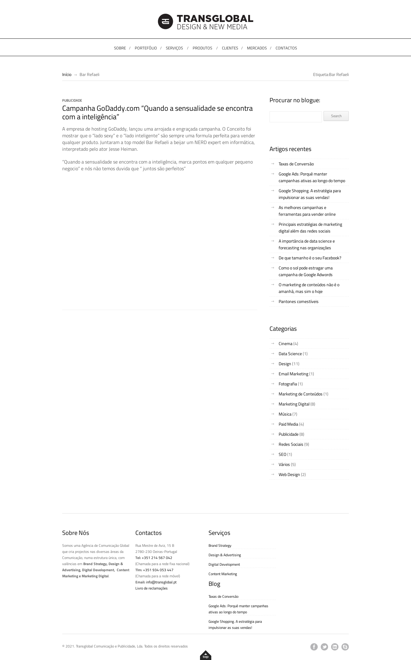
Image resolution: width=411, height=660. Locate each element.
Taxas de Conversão (296, 163)
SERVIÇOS (174, 48)
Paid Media (288, 424)
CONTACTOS (286, 48)
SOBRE (120, 48)
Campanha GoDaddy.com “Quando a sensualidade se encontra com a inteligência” (157, 112)
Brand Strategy (220, 545)
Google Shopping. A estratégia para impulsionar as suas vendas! (310, 193)
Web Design (289, 474)
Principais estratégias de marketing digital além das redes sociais (310, 227)
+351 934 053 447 (158, 570)
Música (285, 414)
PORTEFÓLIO (146, 48)
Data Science (290, 353)
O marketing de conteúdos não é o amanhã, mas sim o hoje (309, 287)
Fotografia (288, 383)
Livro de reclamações (151, 588)
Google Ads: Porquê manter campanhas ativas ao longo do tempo (312, 177)
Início (66, 74)
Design (285, 363)
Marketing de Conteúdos (301, 394)
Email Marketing (293, 373)
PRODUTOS (202, 48)
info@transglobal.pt (161, 582)
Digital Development (224, 564)
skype (345, 647)
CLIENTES (230, 48)
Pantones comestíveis (299, 301)
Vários (284, 464)
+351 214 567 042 (157, 558)
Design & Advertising (225, 555)
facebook (314, 647)
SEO (282, 454)
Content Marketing (223, 574)
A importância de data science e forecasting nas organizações (307, 244)
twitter (324, 647)
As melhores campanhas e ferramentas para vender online (307, 210)
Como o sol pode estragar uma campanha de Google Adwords (306, 271)
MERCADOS (257, 48)
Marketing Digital (294, 404)
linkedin (334, 647)
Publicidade (72, 100)
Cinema (285, 343)
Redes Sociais (291, 444)
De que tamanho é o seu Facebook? (310, 257)
